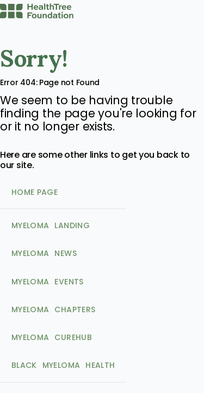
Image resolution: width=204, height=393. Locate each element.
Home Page (34, 192)
